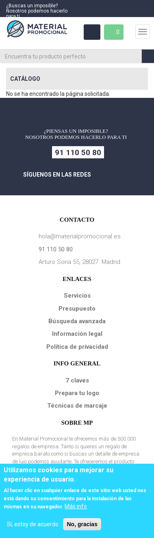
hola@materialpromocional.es (80, 236)
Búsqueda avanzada (77, 321)
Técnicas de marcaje (77, 405)
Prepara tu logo (77, 393)
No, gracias (82, 524)
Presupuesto (77, 308)
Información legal (77, 333)
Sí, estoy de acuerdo (33, 524)
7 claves (77, 380)
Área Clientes (91, 32)
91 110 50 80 (78, 152)
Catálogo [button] (25, 79)
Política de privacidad (77, 346)
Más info (76, 506)
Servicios (77, 295)
